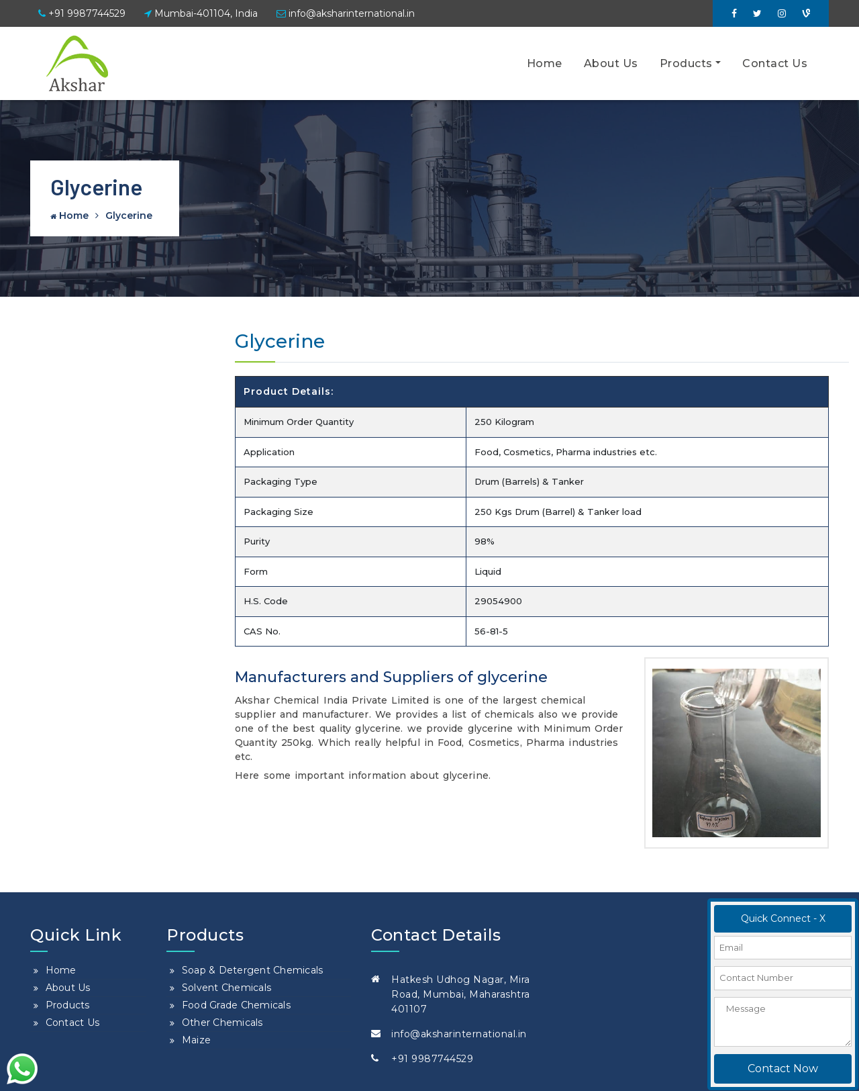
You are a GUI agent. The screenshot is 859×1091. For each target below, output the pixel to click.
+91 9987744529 (81, 13)
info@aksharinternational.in (345, 13)
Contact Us (774, 63)
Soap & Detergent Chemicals (252, 970)
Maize (196, 1040)
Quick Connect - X (783, 918)
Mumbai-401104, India (201, 13)
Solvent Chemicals (226, 988)
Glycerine (128, 215)
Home (544, 63)
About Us (611, 63)
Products (686, 63)
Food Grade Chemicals (236, 1005)
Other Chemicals (222, 1022)
